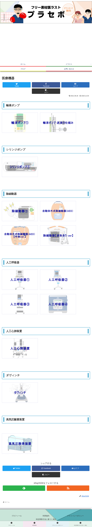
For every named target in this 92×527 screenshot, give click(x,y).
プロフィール (17, 516)
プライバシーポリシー (75, 516)
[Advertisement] (46, 44)
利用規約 (46, 516)
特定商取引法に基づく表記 (46, 519)
